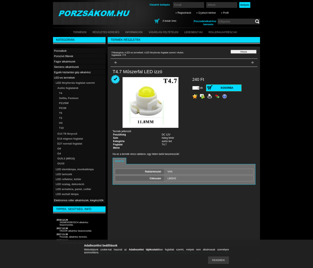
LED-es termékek (134, 52)
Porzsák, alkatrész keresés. (74, 237)
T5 (60, 113)
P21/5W (64, 103)
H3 (61, 122)
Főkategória (118, 52)
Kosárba (227, 87)
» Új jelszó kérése (206, 12)
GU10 (60, 163)
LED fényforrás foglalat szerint (160, 52)
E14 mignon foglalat (70, 138)
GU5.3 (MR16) (66, 158)
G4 (59, 153)
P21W (62, 108)
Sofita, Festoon (68, 98)
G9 (59, 148)
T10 (61, 127)
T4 (60, 93)
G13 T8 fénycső (67, 133)
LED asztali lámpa (67, 194)
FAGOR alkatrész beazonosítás (75, 231)
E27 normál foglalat (69, 143)
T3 (60, 118)
